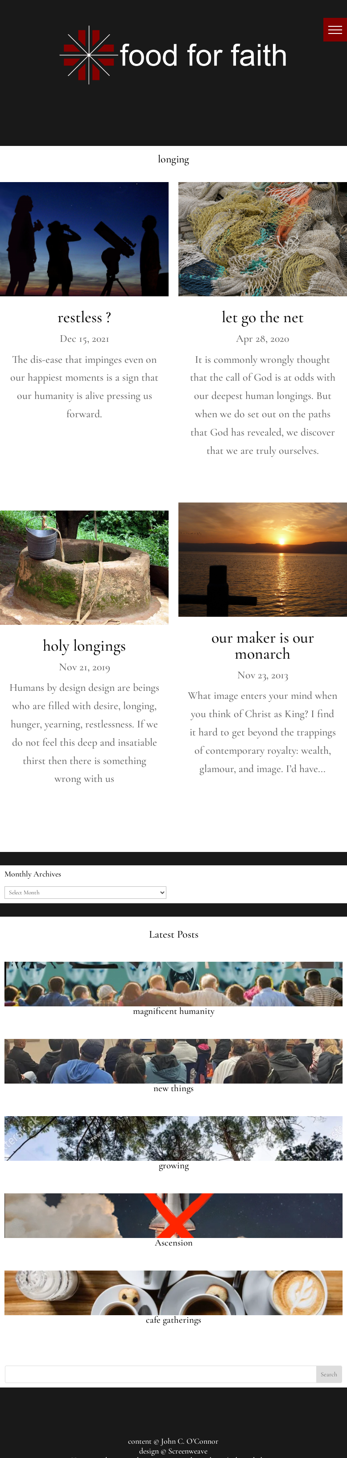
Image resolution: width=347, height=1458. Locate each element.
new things (173, 1088)
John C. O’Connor (190, 1441)
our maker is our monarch (262, 645)
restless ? (84, 317)
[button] (335, 30)
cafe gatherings (173, 1319)
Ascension (174, 1242)
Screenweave (187, 1451)
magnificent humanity (174, 1011)
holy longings (84, 645)
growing (174, 1165)
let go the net (263, 317)
